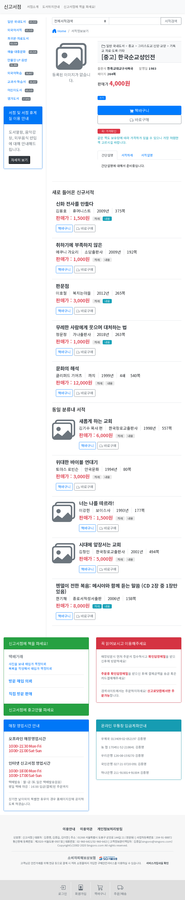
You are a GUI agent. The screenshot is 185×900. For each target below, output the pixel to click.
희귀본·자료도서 (18, 40)
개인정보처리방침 (109, 828)
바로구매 (139, 119)
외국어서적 (20, 30)
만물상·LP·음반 (17, 62)
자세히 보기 (19, 159)
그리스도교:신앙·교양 (152, 45)
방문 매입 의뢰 (20, 681)
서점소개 (33, 6)
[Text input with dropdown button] (135, 21)
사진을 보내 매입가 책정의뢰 (27, 664)
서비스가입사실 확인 (157, 863)
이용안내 (69, 828)
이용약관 (86, 828)
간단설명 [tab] (107, 155)
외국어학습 (20, 73)
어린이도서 (20, 90)
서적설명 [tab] (147, 155)
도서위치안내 (51, 6)
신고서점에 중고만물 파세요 (31, 710)
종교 (131, 45)
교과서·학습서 (22, 81)
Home (62, 31)
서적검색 (171, 21)
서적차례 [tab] (127, 155)
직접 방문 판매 (20, 693)
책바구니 (139, 110)
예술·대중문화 (22, 51)
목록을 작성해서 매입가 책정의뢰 (30, 668)
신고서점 (12, 6)
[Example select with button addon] (80, 21)
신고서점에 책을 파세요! (79, 6)
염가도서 (19, 98)
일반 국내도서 (22, 21)
